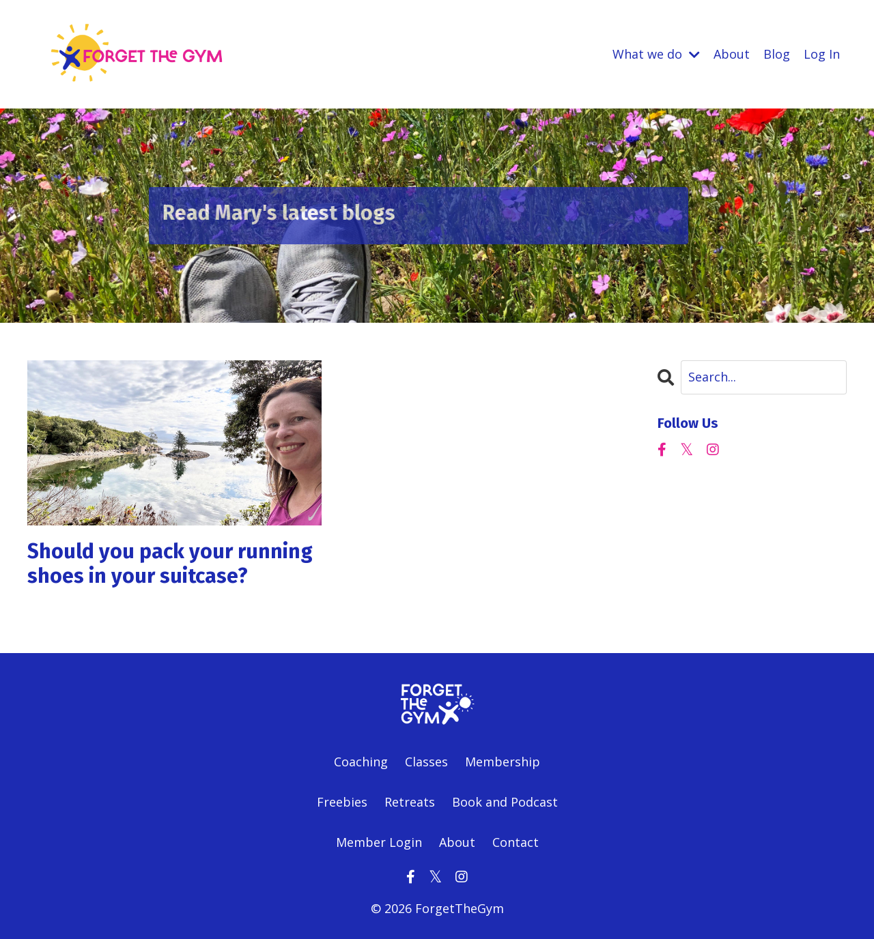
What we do (656, 54)
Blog (776, 54)
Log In (822, 54)
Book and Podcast (505, 802)
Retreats (409, 802)
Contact (515, 842)
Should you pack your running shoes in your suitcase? (170, 563)
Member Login (379, 842)
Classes (426, 761)
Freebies (344, 802)
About (732, 54)
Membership (502, 761)
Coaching (361, 761)
